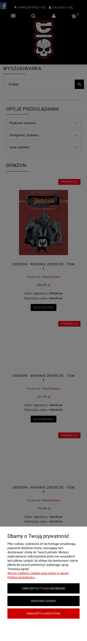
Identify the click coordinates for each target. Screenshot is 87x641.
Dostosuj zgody (43, 600)
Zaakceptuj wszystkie (43, 613)
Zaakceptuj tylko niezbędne (43, 588)
